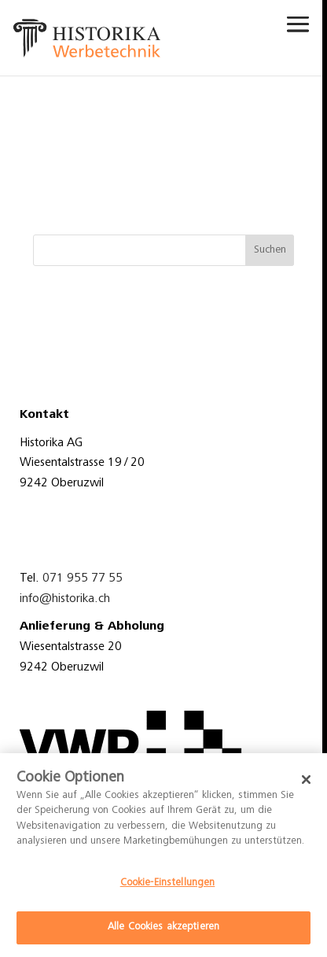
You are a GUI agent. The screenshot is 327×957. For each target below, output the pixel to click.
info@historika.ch (65, 599)
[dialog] (163, 855)
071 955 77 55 (82, 578)
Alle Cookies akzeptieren (163, 927)
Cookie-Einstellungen (167, 883)
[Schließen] (306, 780)
